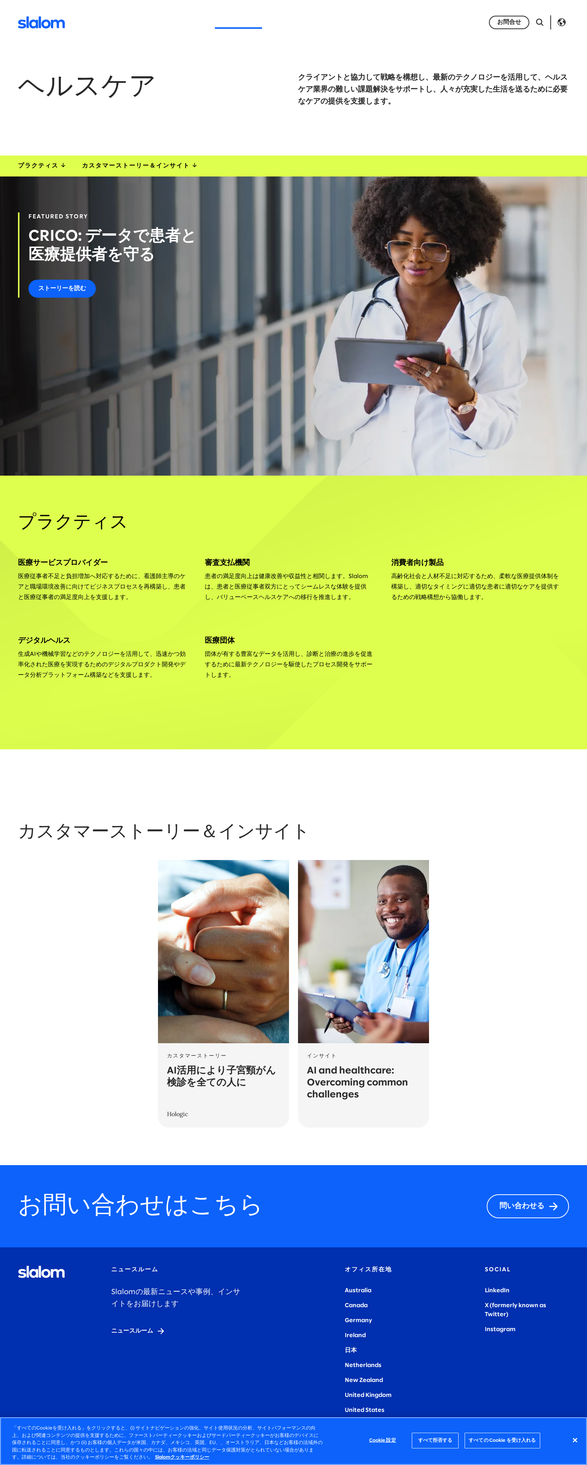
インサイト (394, 22)
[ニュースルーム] (138, 1331)
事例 (358, 22)
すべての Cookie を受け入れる (502, 1440)
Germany (358, 1320)
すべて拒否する (435, 1440)
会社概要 (287, 22)
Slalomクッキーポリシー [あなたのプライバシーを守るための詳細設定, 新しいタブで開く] (182, 1457)
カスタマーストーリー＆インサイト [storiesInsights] (140, 166)
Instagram (500, 1329)
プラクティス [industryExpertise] (42, 166)
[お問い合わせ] (509, 22)
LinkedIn (497, 1290)
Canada (356, 1305)
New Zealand (364, 1380)
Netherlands (363, 1365)
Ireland (355, 1335)
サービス (189, 22)
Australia (358, 1290)
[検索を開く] (539, 22)
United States (364, 1410)
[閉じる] (575, 1440)
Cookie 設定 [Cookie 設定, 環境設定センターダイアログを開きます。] (382, 1440)
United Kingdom (368, 1395)
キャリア (326, 22)
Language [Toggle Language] (561, 22)
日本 (351, 1350)
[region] (293, 1441)
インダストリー (238, 22)
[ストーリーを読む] (62, 289)
